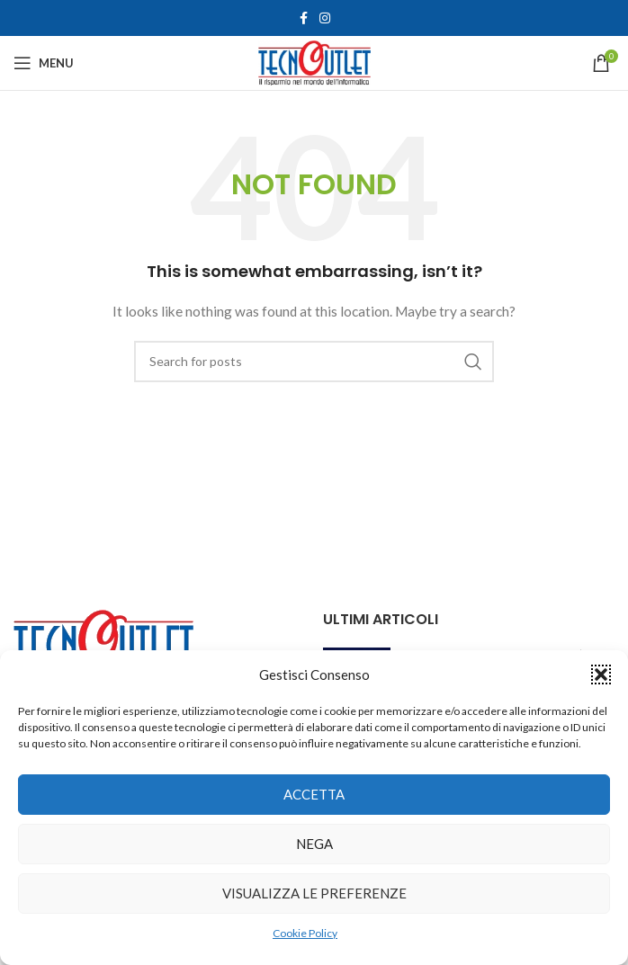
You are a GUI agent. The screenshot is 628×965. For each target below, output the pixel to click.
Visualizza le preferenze (314, 893)
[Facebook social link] (303, 18)
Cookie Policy (305, 933)
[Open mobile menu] (43, 63)
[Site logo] (314, 61)
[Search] (314, 361)
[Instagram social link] (325, 18)
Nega (314, 843)
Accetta (314, 794)
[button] (601, 675)
